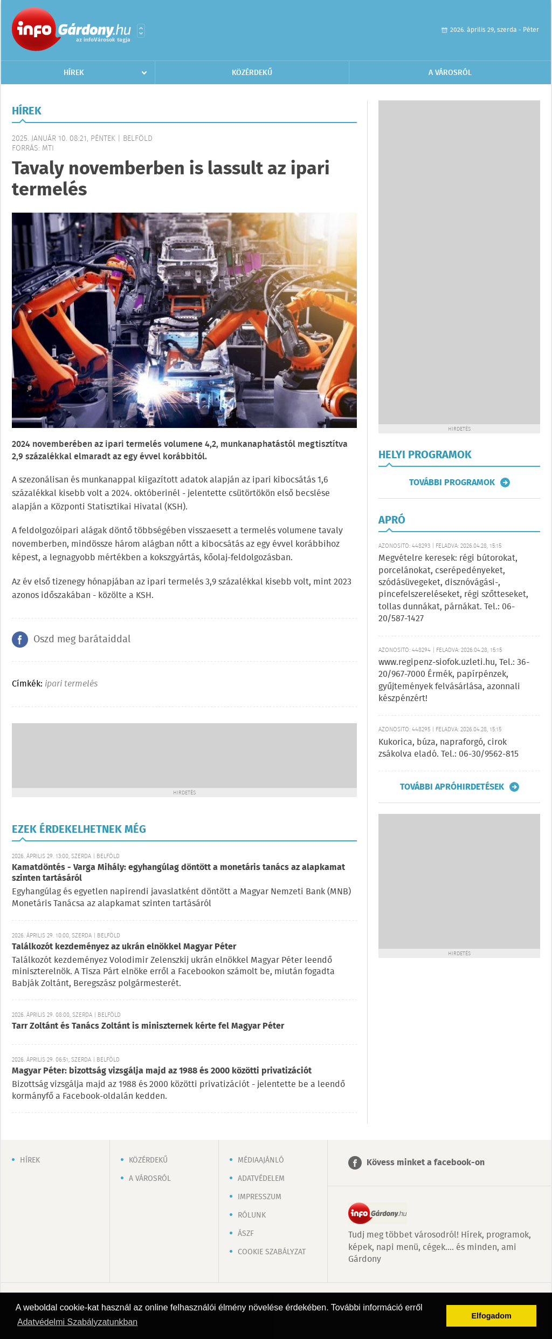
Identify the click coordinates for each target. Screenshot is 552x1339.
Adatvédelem (261, 1179)
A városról (450, 73)
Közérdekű (252, 73)
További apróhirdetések (452, 787)
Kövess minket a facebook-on (426, 1163)
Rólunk (252, 1215)
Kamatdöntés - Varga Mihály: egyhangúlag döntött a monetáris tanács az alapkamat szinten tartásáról (178, 873)
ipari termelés (71, 684)
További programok (452, 482)
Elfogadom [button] (492, 1315)
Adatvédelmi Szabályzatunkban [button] (77, 1322)
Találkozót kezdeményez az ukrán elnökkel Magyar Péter (124, 947)
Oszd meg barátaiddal (81, 639)
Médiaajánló (261, 1160)
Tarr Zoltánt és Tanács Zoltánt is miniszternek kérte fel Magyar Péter (148, 1026)
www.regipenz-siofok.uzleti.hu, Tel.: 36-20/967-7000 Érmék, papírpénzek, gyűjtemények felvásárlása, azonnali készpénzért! (453, 680)
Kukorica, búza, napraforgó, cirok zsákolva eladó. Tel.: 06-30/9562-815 (448, 748)
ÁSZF (246, 1234)
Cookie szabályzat (272, 1252)
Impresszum (259, 1197)
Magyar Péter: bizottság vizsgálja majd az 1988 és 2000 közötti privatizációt (162, 1071)
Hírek (74, 73)
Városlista (141, 31)
